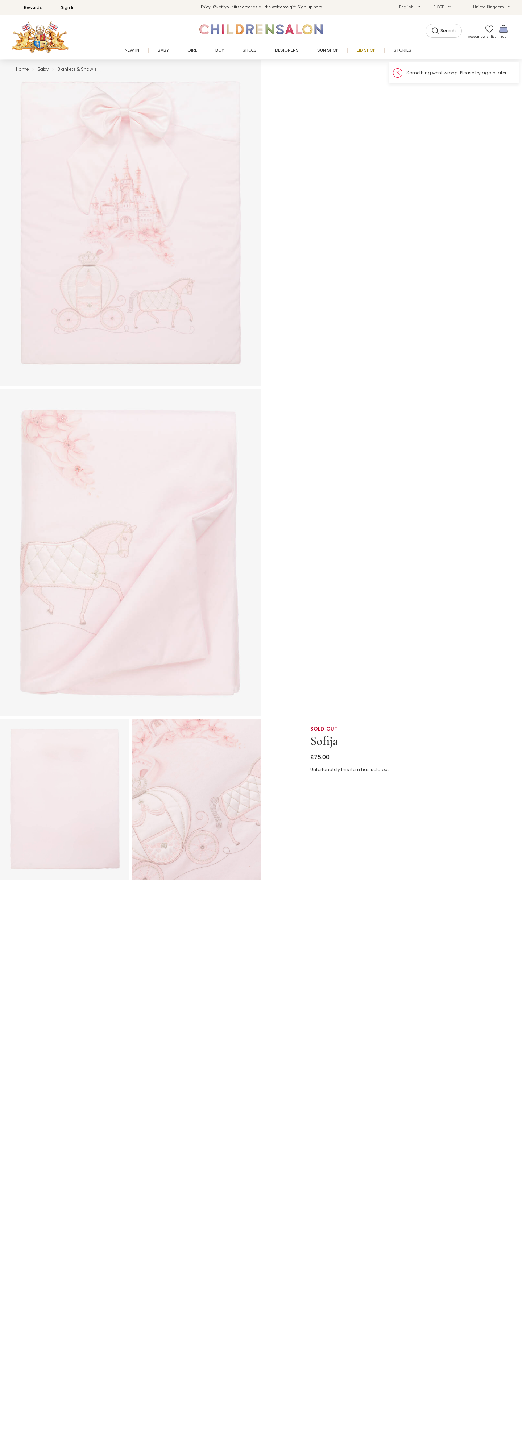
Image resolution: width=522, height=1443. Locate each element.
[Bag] (503, 31)
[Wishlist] (487, 31)
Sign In (64, 7)
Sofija (324, 740)
